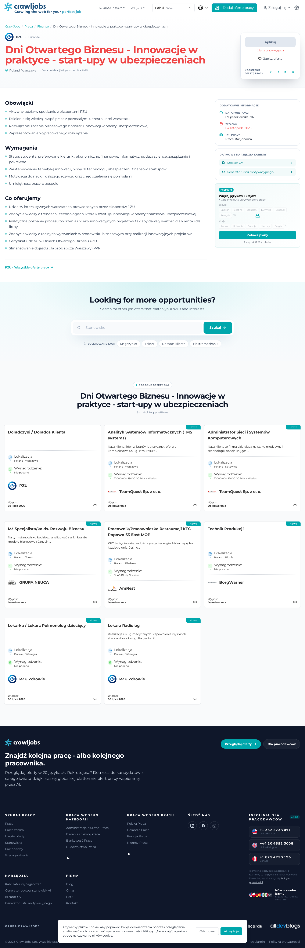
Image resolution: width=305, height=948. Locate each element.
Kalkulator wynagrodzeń (23, 884)
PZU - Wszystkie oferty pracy (29, 267)
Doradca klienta (173, 344)
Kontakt (72, 903)
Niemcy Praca (137, 843)
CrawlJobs (12, 26)
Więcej (138, 8)
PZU (19, 37)
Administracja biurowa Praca (87, 828)
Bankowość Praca (79, 840)
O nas (70, 890)
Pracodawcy (14, 849)
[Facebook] (203, 825)
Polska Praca (136, 824)
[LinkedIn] (192, 825)
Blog (69, 884)
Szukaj (217, 328)
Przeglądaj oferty (241, 744)
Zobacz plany (257, 235)
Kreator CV (13, 897)
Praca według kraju (150, 815)
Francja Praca (137, 836)
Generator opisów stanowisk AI (28, 890)
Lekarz (149, 344)
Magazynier (128, 344)
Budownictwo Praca (81, 847)
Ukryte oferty (15, 836)
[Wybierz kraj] (203, 7)
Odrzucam (207, 931)
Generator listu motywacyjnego (28, 903)
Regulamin (256, 942)
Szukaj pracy (112, 8)
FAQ (69, 897)
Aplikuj (270, 42)
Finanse (43, 26)
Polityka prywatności (284, 942)
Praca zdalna (14, 830)
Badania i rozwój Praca (83, 834)
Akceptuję (231, 931)
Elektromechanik (205, 344)
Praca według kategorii (82, 817)
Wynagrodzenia (17, 855)
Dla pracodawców (282, 744)
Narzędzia (16, 876)
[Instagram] (214, 825)
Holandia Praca (138, 830)
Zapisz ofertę (270, 59)
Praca (29, 26)
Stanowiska (13, 843)
